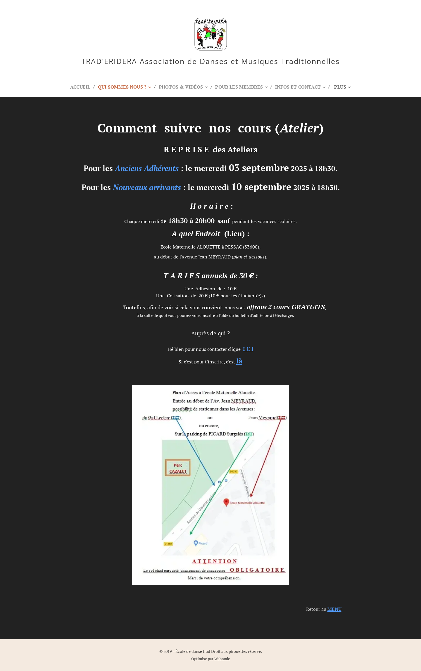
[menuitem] (77, 87)
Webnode (222, 658)
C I (248, 349)
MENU (334, 609)
